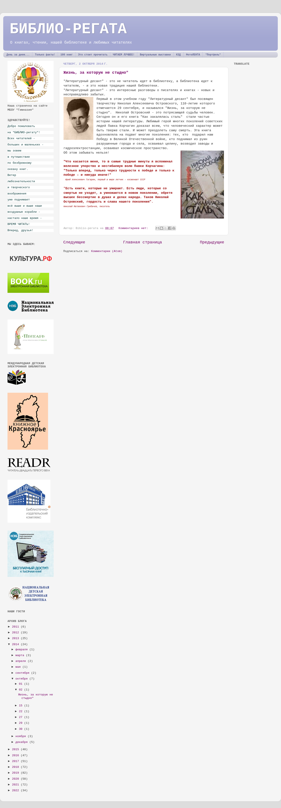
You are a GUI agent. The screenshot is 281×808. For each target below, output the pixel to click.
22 (21, 711)
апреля (21, 661)
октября (22, 678)
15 (21, 705)
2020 (16, 779)
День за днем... (18, 54)
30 (21, 729)
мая (18, 667)
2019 (16, 772)
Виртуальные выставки (155, 54)
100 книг (66, 54)
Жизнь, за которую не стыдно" (95, 72)
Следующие (74, 242)
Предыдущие (212, 242)
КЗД (178, 54)
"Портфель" (213, 54)
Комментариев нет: (134, 228)
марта (20, 655)
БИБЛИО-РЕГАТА (68, 29)
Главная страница (142, 242)
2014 (16, 644)
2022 (16, 790)
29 (21, 723)
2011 (16, 626)
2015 (16, 749)
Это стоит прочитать (92, 54)
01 (21, 684)
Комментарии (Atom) (106, 251)
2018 (16, 767)
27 (21, 717)
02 (21, 689)
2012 (16, 632)
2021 (16, 784)
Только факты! (45, 54)
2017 (16, 761)
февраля (22, 649)
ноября (21, 736)
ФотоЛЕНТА (193, 54)
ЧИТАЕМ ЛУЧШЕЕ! (123, 54)
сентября (23, 673)
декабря (22, 742)
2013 (16, 638)
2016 (16, 755)
